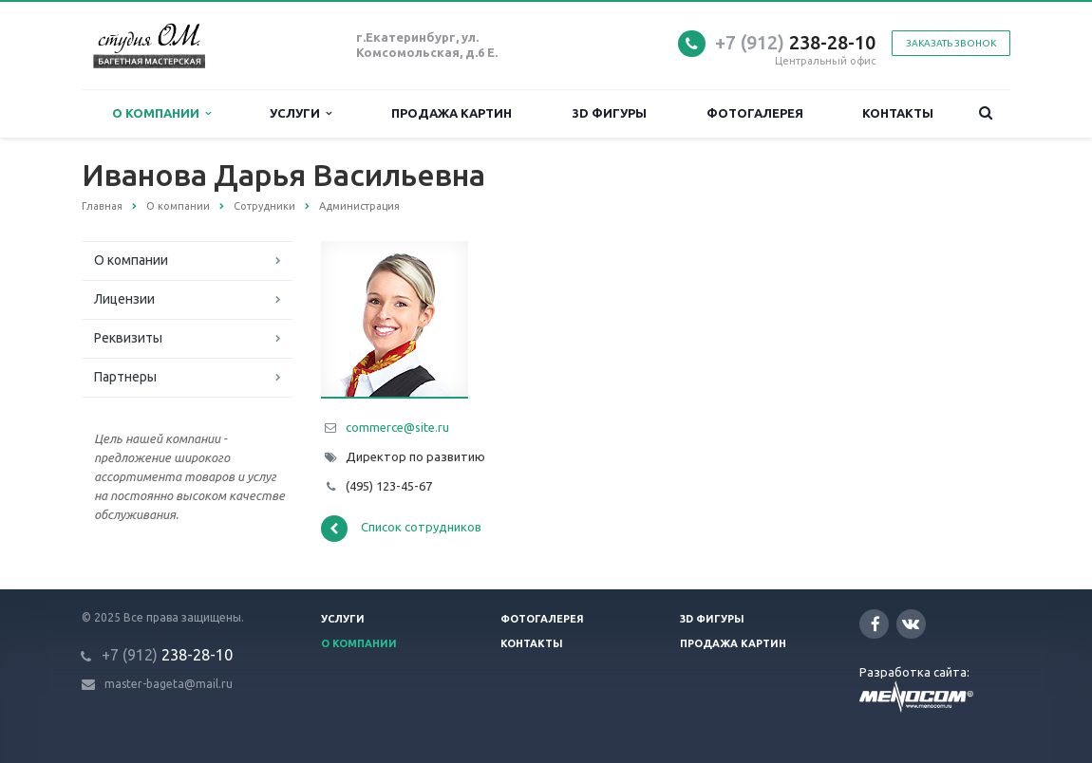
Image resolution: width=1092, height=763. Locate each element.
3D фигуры (610, 113)
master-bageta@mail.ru (168, 684)
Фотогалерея (754, 113)
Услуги (300, 113)
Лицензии (124, 299)
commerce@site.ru (397, 427)
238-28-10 (795, 42)
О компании (161, 113)
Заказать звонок (951, 43)
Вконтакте (910, 623)
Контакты (897, 113)
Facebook (875, 624)
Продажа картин (451, 113)
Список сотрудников (401, 528)
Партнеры (125, 376)
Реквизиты (128, 337)
